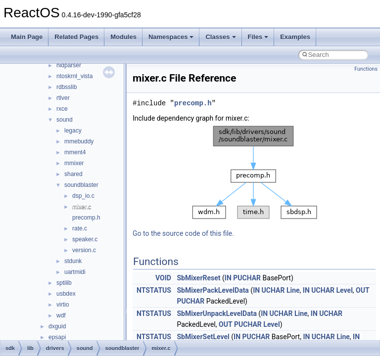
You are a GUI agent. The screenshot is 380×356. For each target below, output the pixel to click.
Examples (295, 37)
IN (228, 278)
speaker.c (84, 239)
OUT (363, 290)
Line (293, 290)
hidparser (68, 65)
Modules (123, 37)
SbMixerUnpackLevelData (216, 313)
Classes (220, 37)
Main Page (27, 37)
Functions (366, 69)
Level (344, 290)
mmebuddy (79, 141)
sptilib (64, 282)
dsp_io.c (83, 195)
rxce (62, 108)
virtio (62, 304)
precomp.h (86, 217)
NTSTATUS (154, 290)
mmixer (74, 163)
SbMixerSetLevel (203, 337)
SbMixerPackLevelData (212, 290)
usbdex (66, 293)
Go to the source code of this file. (183, 233)
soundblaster (81, 184)
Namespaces (171, 37)
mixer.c (81, 206)
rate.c (79, 228)
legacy (73, 130)
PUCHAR (247, 278)
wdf (61, 315)
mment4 (75, 152)
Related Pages (76, 37)
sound (64, 119)
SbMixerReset (198, 278)
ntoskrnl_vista (74, 76)
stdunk (73, 261)
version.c (84, 250)
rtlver (63, 97)
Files (258, 37)
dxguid (57, 326)
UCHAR (273, 290)
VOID (163, 278)
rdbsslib (66, 87)
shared (73, 174)
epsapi (57, 337)
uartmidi (75, 271)
